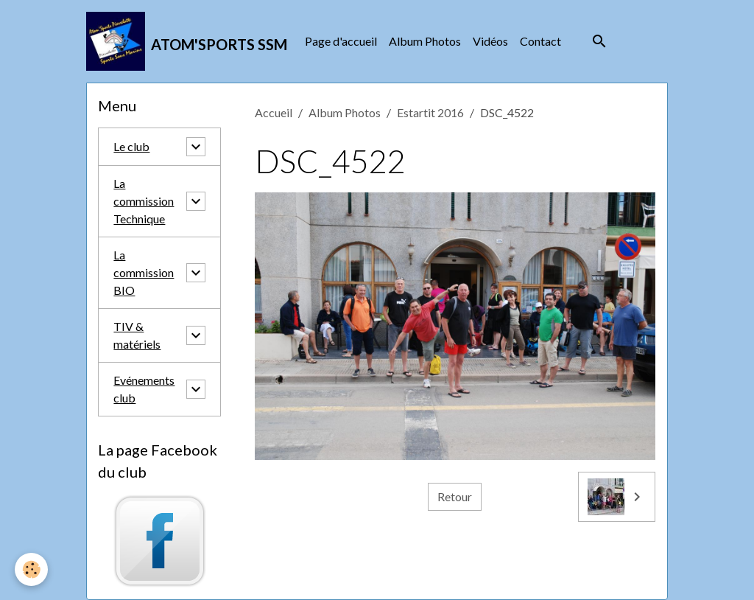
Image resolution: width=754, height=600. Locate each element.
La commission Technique (143, 201)
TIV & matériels (137, 335)
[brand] (186, 41)
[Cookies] (31, 569)
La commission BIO (143, 272)
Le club (131, 146)
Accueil (273, 112)
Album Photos (425, 41)
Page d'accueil (341, 41)
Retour (454, 496)
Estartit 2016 (430, 112)
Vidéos (490, 41)
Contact (540, 41)
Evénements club (144, 389)
